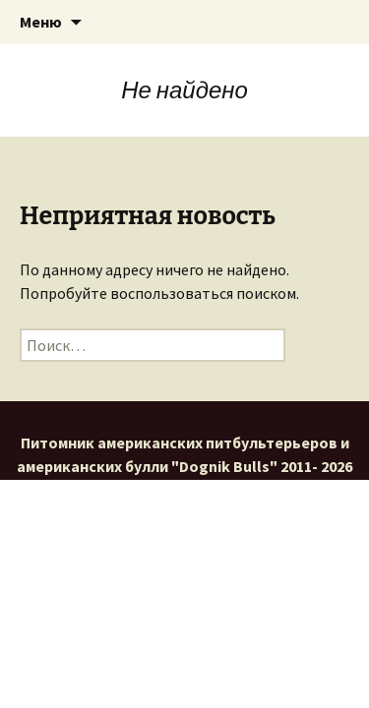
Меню (41, 21)
